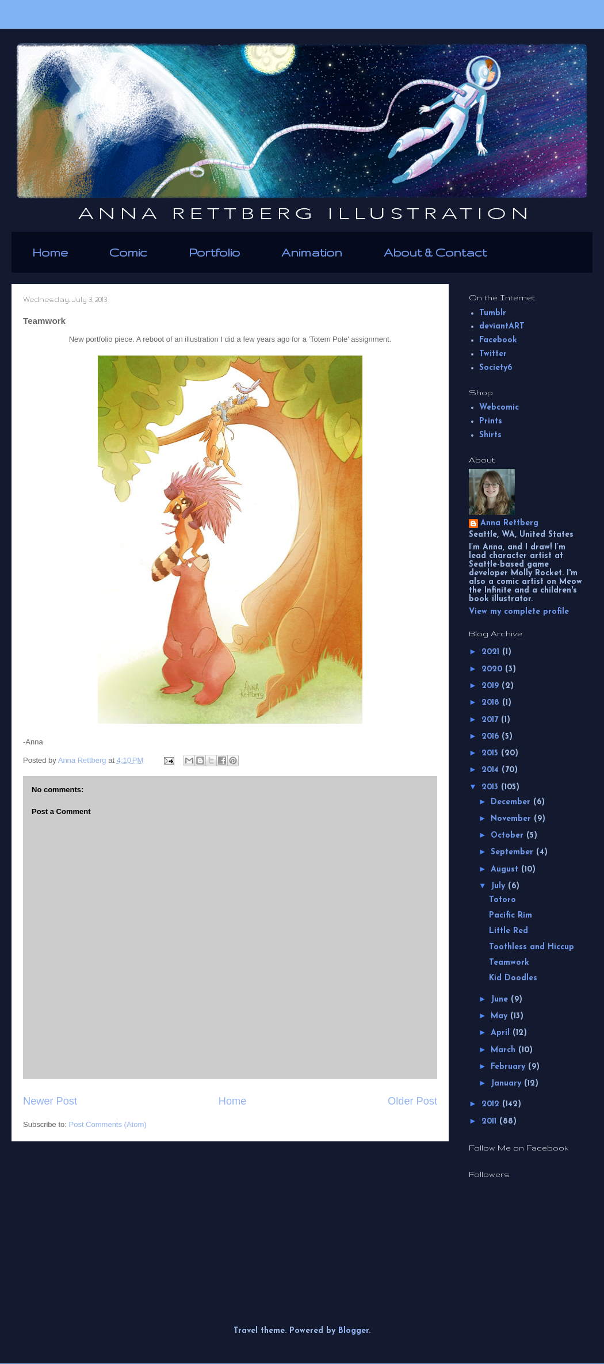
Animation (311, 252)
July (499, 886)
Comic (128, 252)
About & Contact (435, 252)
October (508, 835)
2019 (491, 686)
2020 (493, 669)
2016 (491, 736)
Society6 (495, 368)
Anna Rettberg (509, 523)
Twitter (493, 354)
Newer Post (50, 1101)
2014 (491, 770)
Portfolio (214, 252)
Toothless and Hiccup (531, 947)
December (512, 802)
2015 (491, 753)
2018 (491, 702)
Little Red (508, 931)
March (504, 1050)
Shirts (490, 435)
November (512, 819)
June (501, 999)
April (502, 1033)
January (507, 1083)
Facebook (498, 340)
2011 (490, 1121)
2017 (491, 720)
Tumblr (492, 313)
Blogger (353, 1331)
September (513, 852)
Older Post (412, 1101)
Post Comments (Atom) (108, 1124)
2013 (491, 787)
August (506, 869)
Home (50, 252)
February (509, 1067)
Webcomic (499, 407)
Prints (490, 421)
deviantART (502, 326)
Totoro (502, 900)
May (500, 1016)
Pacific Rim (510, 915)
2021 (491, 652)
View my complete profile (519, 612)
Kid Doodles (513, 978)
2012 (491, 1104)
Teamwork (509, 962)
